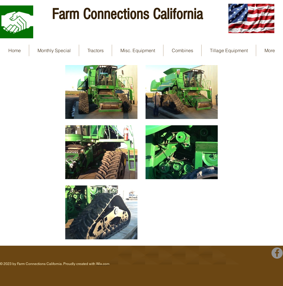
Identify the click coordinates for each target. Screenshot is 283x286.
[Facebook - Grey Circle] (277, 253)
